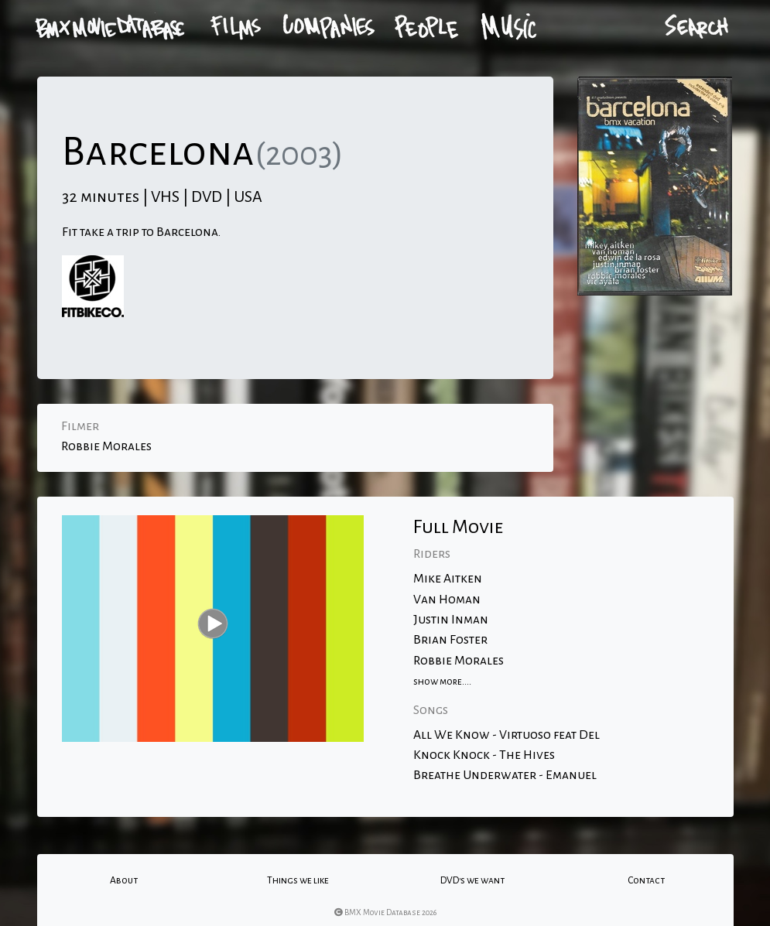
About (124, 880)
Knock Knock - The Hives (484, 755)
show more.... (442, 681)
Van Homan (447, 600)
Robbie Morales (106, 446)
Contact (646, 880)
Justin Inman (450, 620)
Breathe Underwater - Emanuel (505, 775)
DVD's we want (472, 880)
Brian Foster (450, 640)
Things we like (298, 880)
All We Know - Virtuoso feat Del (506, 735)
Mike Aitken (447, 579)
